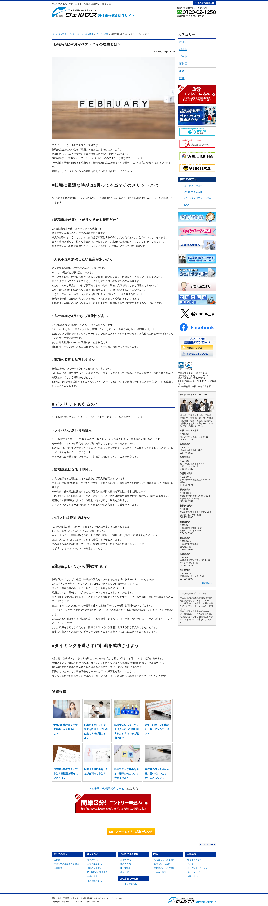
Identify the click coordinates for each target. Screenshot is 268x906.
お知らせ (184, 41)
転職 (182, 78)
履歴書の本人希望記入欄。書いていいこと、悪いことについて (157, 773)
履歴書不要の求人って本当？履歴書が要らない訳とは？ (65, 773)
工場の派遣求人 (94, 864)
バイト (183, 49)
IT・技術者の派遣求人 (97, 872)
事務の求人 (92, 876)
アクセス (191, 864)
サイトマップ (193, 872)
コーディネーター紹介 (197, 868)
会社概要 (58, 868)
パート (183, 56)
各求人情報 (92, 859)
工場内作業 (125, 859)
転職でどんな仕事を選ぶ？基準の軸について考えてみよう (126, 773)
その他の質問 (160, 872)
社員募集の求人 (94, 881)
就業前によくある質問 (164, 859)
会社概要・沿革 (194, 859)
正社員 (183, 63)
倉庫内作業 (125, 864)
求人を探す (101, 24)
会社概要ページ (207, 583)
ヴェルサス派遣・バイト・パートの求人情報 (72, 34)
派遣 (182, 71)
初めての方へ (75, 24)
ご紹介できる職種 (127, 24)
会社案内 (203, 24)
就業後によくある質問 (164, 868)
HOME (57, 24)
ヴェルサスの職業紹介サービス (107, 788)
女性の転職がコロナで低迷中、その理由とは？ (65, 729)
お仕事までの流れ (152, 24)
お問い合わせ (193, 876)
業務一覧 (124, 872)
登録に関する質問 (162, 864)
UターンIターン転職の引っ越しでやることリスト (157, 729)
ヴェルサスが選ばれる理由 (197, 198)
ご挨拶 (57, 859)
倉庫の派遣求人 (94, 868)
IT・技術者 (125, 868)
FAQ (178, 24)
